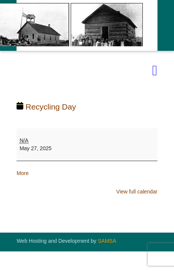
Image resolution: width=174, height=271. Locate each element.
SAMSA (107, 241)
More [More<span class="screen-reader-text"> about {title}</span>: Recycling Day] (23, 173)
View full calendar (136, 192)
